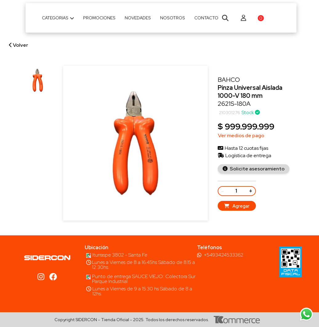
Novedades (138, 18)
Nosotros (172, 18)
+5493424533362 (223, 255)
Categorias (58, 18)
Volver (18, 45)
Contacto (206, 18)
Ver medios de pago (241, 135)
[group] (38, 80)
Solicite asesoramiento (257, 168)
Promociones (99, 18)
